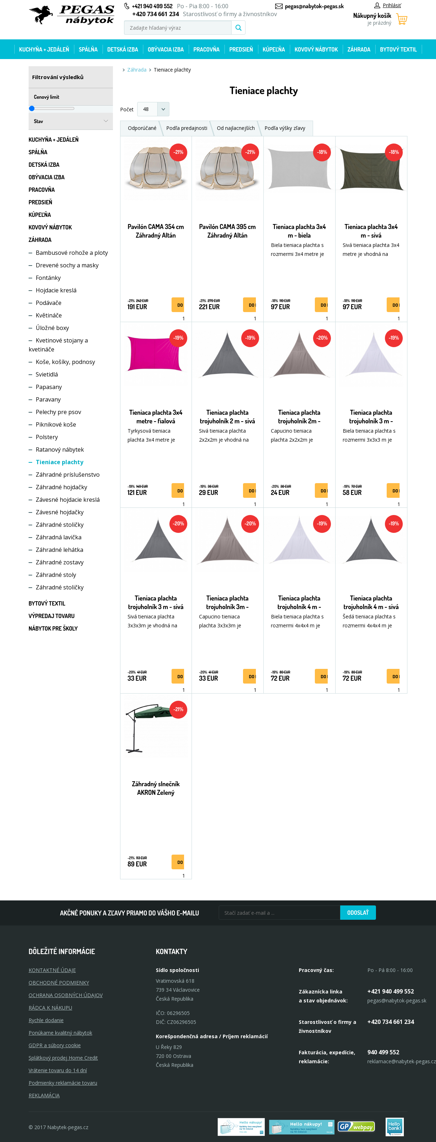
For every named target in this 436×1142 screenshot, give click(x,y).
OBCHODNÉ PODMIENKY (59, 982)
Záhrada (359, 49)
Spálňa (88, 49)
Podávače (48, 303)
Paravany (48, 399)
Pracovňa (206, 49)
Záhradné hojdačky (61, 487)
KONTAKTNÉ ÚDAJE (52, 970)
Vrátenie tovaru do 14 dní (58, 1070)
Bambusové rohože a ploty (72, 253)
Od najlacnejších (236, 128)
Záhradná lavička (58, 537)
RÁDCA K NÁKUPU (50, 1007)
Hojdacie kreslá (56, 290)
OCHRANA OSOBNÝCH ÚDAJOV (66, 995)
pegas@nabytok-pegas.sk (314, 6)
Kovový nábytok (316, 49)
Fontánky (48, 278)
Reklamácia (44, 1095)
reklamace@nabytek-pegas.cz (401, 1061)
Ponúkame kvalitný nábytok (60, 1032)
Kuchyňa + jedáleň (44, 49)
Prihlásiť (387, 5)
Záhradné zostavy (60, 562)
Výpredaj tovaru (52, 615)
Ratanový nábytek (60, 449)
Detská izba (122, 49)
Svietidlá (47, 374)
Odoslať (358, 912)
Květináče (49, 315)
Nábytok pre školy (53, 628)
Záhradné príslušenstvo (68, 474)
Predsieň (241, 49)
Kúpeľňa (274, 49)
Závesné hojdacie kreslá (68, 500)
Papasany (49, 387)
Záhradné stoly (56, 575)
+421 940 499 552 (152, 6)
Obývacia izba (166, 49)
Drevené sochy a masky (67, 265)
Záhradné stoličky (60, 525)
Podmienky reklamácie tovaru (63, 1082)
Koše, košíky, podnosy (65, 362)
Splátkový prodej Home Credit (63, 1057)
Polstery (47, 437)
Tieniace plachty (59, 462)
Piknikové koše (56, 424)
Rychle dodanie (46, 1020)
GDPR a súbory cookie (55, 1045)
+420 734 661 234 (390, 1022)
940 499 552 (383, 1052)
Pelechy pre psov (58, 412)
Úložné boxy (52, 328)
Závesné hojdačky (60, 512)
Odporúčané (142, 128)
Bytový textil (398, 49)
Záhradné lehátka (59, 550)
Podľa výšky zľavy (284, 128)
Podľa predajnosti (186, 128)
